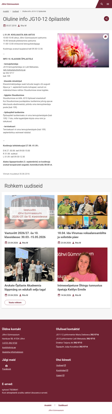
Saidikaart (63, 405)
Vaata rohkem (15, 302)
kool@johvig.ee (9, 347)
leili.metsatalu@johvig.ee (14, 70)
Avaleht (6, 11)
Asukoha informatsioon (12, 352)
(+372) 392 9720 (9, 343)
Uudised (15, 11)
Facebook (6, 367)
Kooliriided (61, 370)
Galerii (59, 375)
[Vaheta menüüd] (107, 4)
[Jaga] (106, 18)
